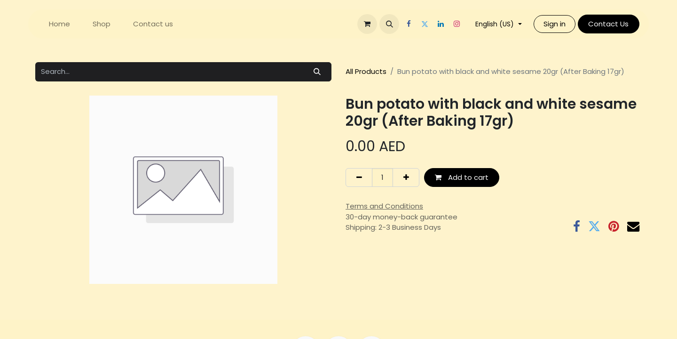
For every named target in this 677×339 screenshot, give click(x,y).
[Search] (317, 71)
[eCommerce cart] (367, 24)
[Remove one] (359, 177)
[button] (389, 24)
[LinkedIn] (440, 24)
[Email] (633, 226)
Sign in (554, 24)
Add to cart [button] (461, 177)
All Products (366, 71)
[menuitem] (59, 24)
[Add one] (406, 177)
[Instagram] (456, 24)
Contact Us (608, 24)
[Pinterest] (613, 226)
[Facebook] (408, 24)
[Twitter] (424, 24)
